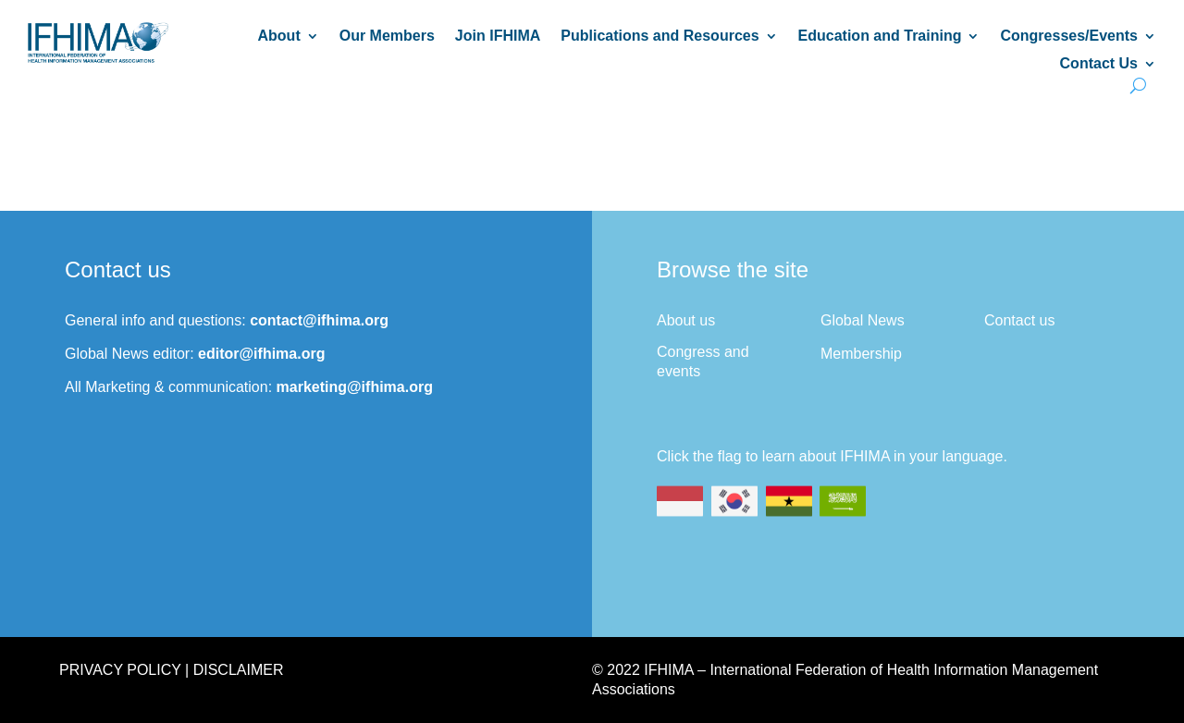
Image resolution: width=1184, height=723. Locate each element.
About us (686, 320)
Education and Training (880, 36)
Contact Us (1099, 64)
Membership (861, 354)
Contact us (1019, 320)
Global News (862, 320)
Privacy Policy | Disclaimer (171, 670)
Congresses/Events (1069, 36)
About (279, 36)
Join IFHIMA (497, 36)
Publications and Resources (659, 36)
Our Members (387, 36)
